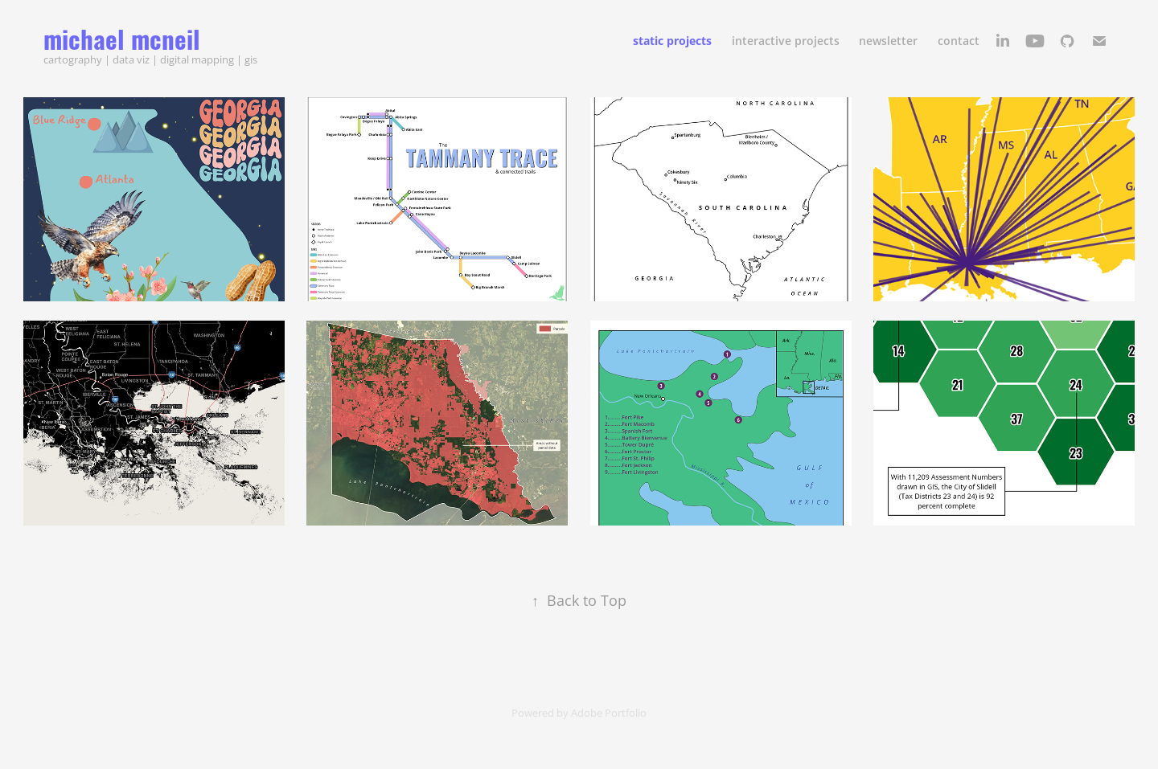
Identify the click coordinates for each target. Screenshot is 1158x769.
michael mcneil (121, 38)
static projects (672, 40)
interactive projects (786, 40)
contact (958, 40)
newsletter (888, 40)
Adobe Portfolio (609, 713)
